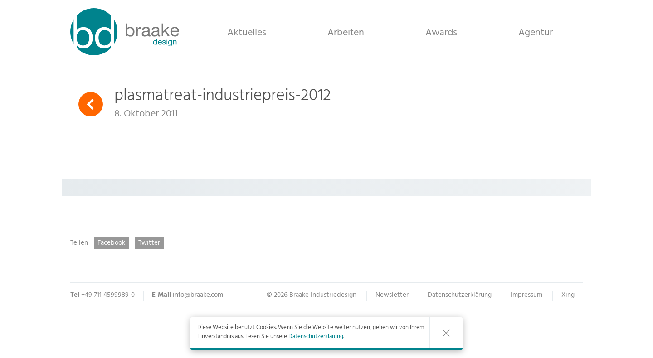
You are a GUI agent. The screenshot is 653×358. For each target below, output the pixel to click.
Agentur (535, 32)
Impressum (526, 296)
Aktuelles (246, 32)
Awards (441, 32)
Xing (568, 296)
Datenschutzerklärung (315, 337)
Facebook (111, 243)
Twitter (149, 243)
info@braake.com (198, 295)
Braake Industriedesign (124, 32)
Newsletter (392, 296)
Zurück (90, 104)
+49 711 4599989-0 (108, 295)
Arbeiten (345, 32)
